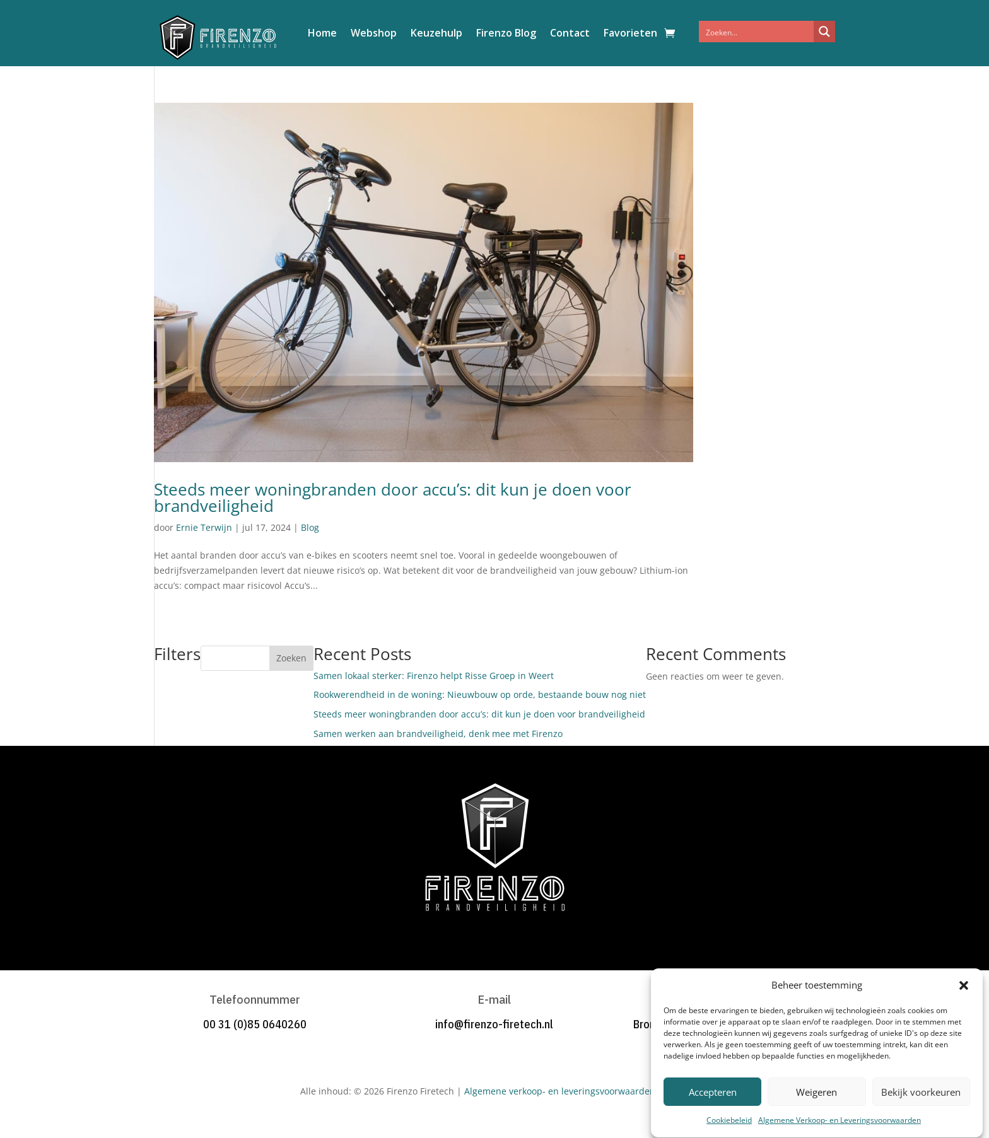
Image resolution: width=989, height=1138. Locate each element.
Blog (310, 527)
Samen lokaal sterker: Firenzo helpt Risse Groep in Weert (433, 676)
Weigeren (816, 1109)
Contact (570, 34)
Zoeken (291, 658)
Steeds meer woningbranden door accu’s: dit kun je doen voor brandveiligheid (392, 497)
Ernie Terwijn (204, 527)
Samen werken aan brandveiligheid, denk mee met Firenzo (438, 734)
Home (322, 34)
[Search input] (757, 31)
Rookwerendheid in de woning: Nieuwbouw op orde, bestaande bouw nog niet (479, 694)
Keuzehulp (436, 34)
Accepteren (713, 1109)
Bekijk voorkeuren (921, 1109)
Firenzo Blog (506, 34)
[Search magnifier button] (824, 31)
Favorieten (630, 34)
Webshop (374, 34)
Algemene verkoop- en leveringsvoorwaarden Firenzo (576, 1091)
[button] (963, 1002)
